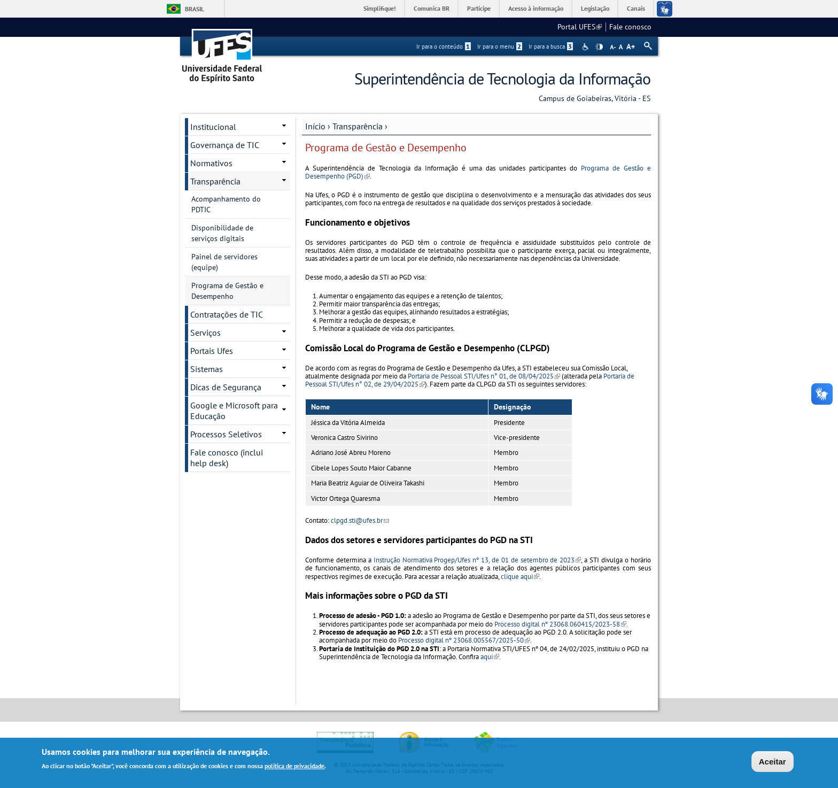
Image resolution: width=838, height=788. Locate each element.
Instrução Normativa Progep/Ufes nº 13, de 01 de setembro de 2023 (477, 560)
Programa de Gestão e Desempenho (227, 291)
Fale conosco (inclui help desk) (226, 457)
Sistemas (206, 369)
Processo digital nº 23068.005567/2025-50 (464, 640)
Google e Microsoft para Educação (234, 410)
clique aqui (520, 576)
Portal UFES (579, 27)
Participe (479, 8)
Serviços (205, 332)
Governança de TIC (224, 145)
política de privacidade (294, 767)
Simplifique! (379, 8)
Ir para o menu (499, 46)
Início (315, 126)
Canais (636, 8)
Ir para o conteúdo (443, 46)
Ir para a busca (551, 46)
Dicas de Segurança (225, 387)
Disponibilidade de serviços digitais (222, 233)
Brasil (194, 9)
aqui (489, 656)
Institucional (213, 126)
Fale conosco (630, 27)
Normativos (211, 163)
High (599, 47)
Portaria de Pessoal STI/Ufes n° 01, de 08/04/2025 (484, 376)
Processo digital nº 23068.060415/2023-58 (560, 624)
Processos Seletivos (226, 434)
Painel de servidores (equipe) (224, 262)
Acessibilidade (587, 46)
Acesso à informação (535, 8)
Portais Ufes (211, 350)
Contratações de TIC (226, 314)
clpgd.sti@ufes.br (360, 520)
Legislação (595, 8)
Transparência (357, 126)
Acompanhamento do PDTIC (226, 204)
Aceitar (772, 762)
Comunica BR (431, 8)
